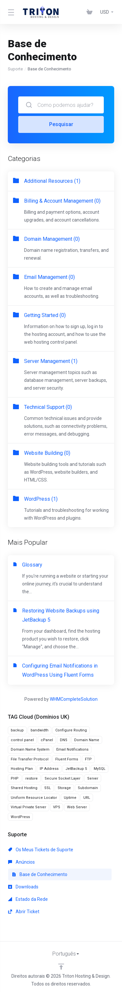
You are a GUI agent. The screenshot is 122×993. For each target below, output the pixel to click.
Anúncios (21, 862)
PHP (15, 778)
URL (86, 798)
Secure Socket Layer (62, 778)
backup (17, 730)
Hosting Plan (22, 769)
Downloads (23, 886)
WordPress (20, 817)
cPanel (47, 740)
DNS (63, 740)
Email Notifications (72, 749)
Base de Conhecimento (39, 874)
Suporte (15, 68)
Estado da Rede (28, 899)
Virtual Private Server (28, 807)
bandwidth (39, 730)
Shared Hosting (24, 788)
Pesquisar (61, 124)
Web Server (77, 807)
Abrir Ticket (23, 911)
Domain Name (86, 740)
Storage (64, 788)
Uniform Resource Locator (34, 798)
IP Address (49, 769)
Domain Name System (30, 749)
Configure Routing (71, 730)
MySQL (99, 769)
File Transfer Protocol (29, 759)
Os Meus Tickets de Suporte (40, 849)
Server (92, 778)
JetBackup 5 (76, 769)
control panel (22, 740)
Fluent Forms (66, 759)
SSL (47, 788)
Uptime (70, 798)
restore (31, 778)
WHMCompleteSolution (74, 699)
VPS (56, 807)
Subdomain (88, 788)
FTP (88, 759)
